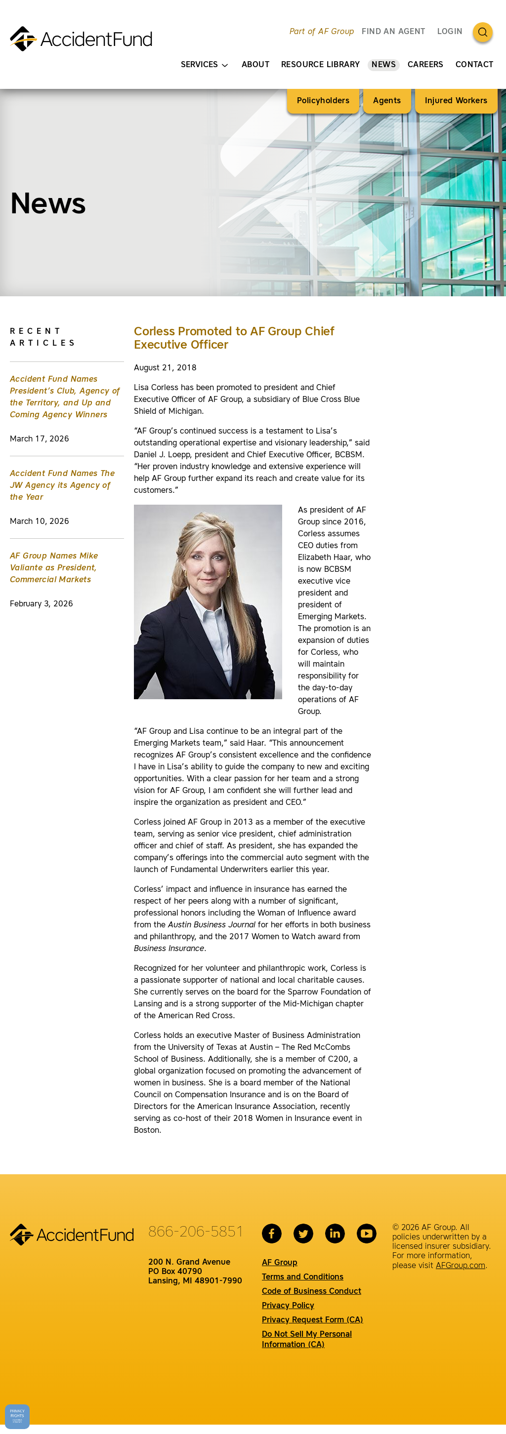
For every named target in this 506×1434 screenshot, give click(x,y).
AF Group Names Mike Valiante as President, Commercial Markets (54, 568)
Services (204, 65)
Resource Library (320, 65)
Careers (426, 65)
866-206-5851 (196, 1232)
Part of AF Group (322, 32)
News (384, 65)
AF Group (279, 1263)
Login (450, 32)
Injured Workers (456, 101)
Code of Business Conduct (311, 1292)
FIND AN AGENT (393, 32)
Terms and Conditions (302, 1277)
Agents (387, 101)
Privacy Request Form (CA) (312, 1320)
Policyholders (323, 101)
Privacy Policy (288, 1306)
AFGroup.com (460, 1266)
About (255, 65)
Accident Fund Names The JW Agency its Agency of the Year (62, 486)
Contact (475, 65)
